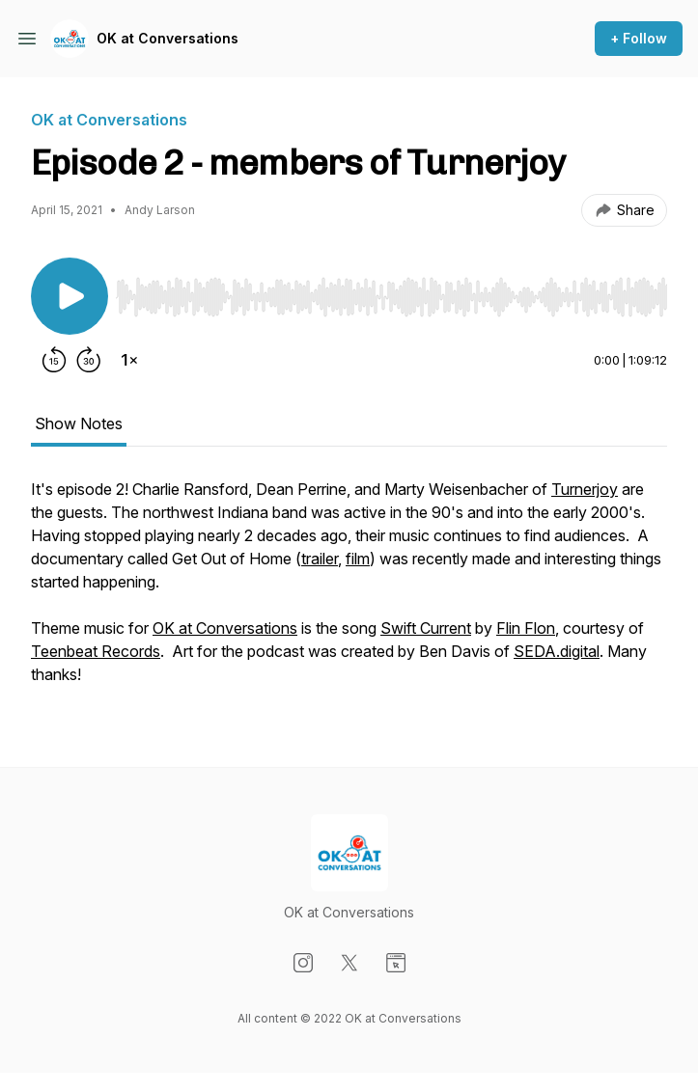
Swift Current (425, 628)
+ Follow (638, 38)
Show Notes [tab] (79, 423)
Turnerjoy (584, 489)
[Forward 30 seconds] (88, 359)
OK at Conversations (167, 38)
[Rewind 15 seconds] (54, 359)
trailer (319, 558)
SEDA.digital (557, 651)
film (358, 558)
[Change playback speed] (129, 359)
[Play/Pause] (69, 296)
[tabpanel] (349, 591)
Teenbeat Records (95, 651)
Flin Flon (525, 628)
